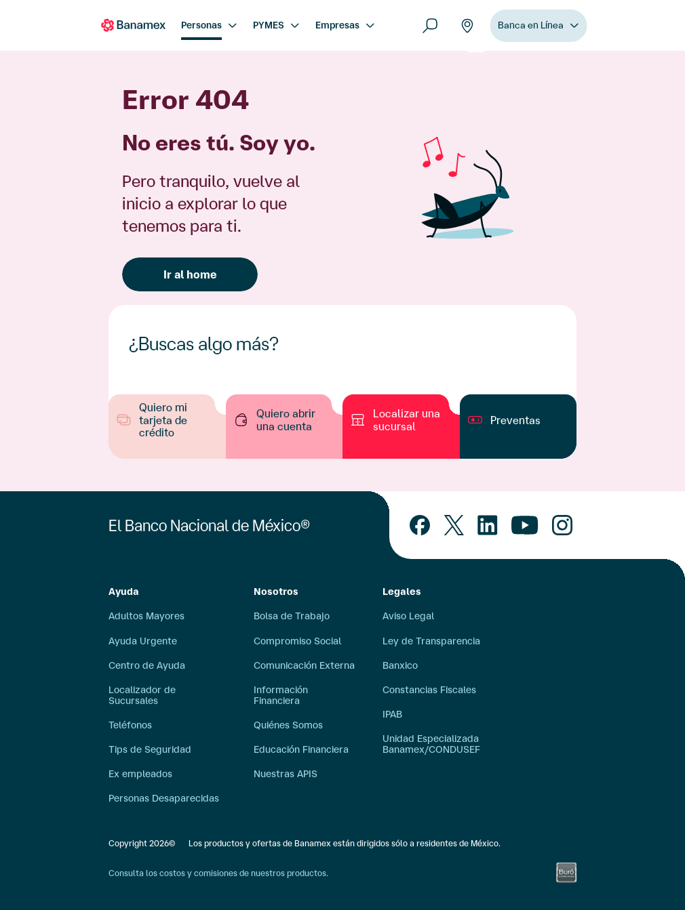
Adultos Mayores (146, 616)
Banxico (400, 665)
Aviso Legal (408, 616)
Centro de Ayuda (147, 665)
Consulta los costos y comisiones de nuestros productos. (218, 873)
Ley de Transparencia (431, 641)
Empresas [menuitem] (337, 25)
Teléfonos (130, 725)
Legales (402, 591)
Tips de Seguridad (150, 749)
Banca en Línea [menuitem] (531, 29)
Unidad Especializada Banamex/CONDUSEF (431, 744)
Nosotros (276, 591)
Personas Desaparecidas (164, 798)
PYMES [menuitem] (268, 25)
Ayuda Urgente (143, 641)
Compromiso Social (297, 641)
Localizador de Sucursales (142, 695)
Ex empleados (140, 773)
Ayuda (124, 591)
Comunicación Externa (304, 665)
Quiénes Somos (288, 725)
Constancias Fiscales (429, 689)
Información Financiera (281, 695)
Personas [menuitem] (201, 25)
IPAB (392, 714)
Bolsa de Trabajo (292, 616)
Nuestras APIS (285, 773)
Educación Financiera (301, 749)
